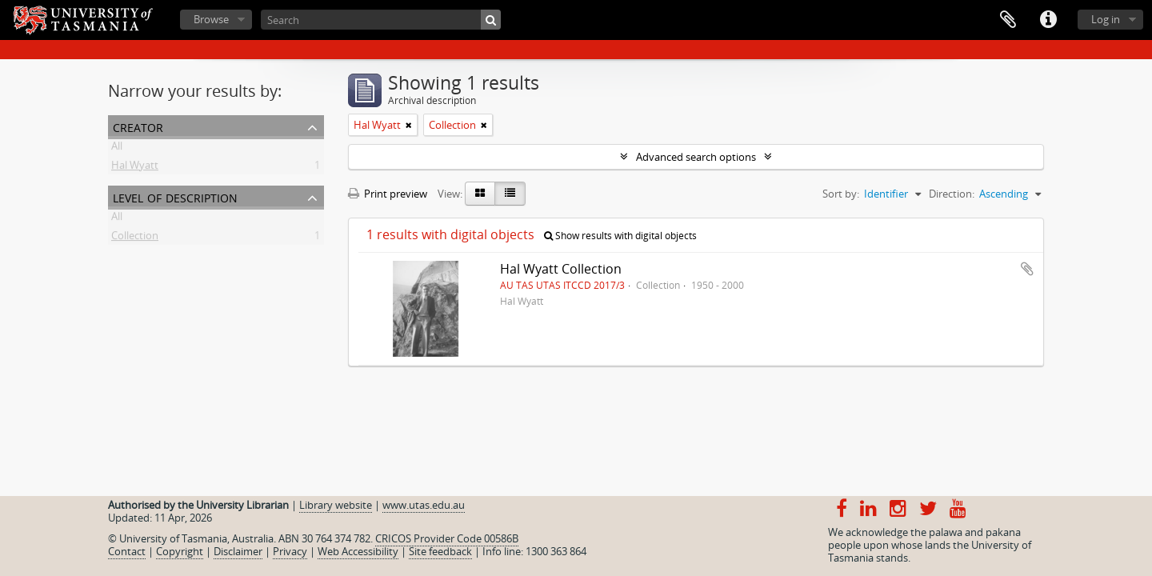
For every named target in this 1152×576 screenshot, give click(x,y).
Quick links (1048, 20)
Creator (138, 126)
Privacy (290, 551)
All (116, 149)
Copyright (179, 551)
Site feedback (440, 551)
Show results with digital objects (620, 235)
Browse (211, 19)
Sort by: (840, 193)
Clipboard (1008, 20)
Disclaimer (238, 551)
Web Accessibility (358, 551)
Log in (1105, 19)
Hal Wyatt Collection (561, 269)
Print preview (387, 193)
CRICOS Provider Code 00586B (446, 538)
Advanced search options (696, 157)
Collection (134, 238)
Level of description (175, 196)
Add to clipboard (1027, 269)
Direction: (951, 193)
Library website (335, 505)
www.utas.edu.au (423, 505)
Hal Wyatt (134, 168)
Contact (127, 551)
